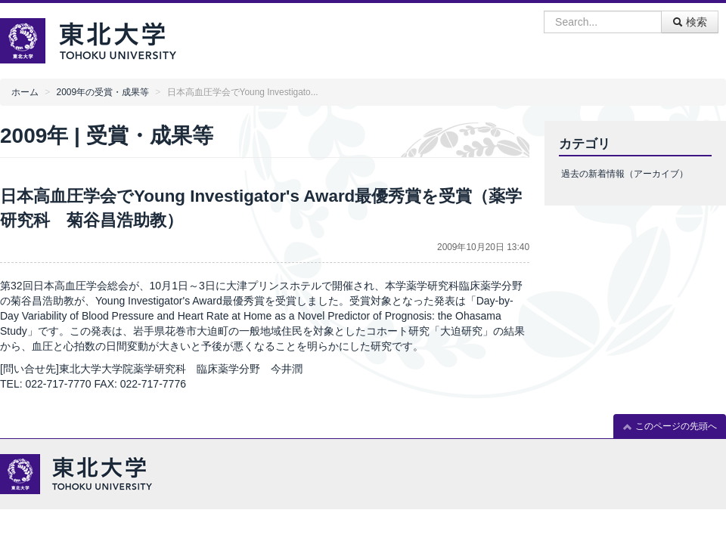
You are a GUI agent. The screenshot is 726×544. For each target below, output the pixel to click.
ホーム (25, 92)
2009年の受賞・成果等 (103, 92)
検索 (689, 22)
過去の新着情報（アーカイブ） (624, 173)
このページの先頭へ (669, 426)
